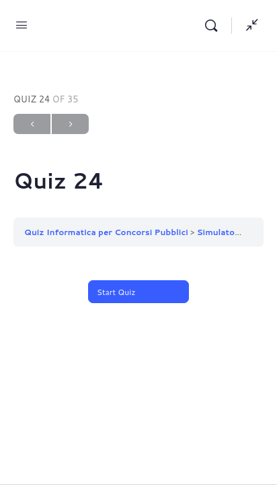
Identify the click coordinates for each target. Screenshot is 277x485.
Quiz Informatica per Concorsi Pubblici (106, 232)
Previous (31, 124)
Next (70, 124)
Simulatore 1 (224, 232)
